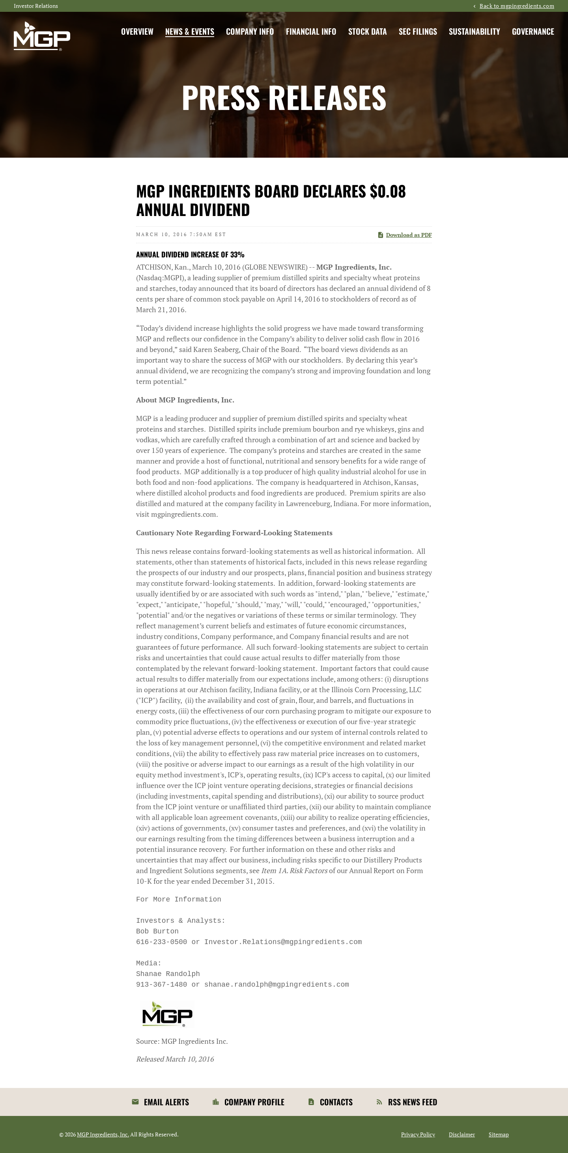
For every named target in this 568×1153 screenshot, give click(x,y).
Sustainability (474, 31)
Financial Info (311, 31)
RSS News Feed (412, 1102)
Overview (137, 31)
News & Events (189, 31)
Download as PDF (404, 234)
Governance (533, 31)
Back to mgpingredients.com (517, 6)
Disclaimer (462, 1134)
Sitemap (499, 1134)
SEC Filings (418, 31)
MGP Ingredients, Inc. (103, 1134)
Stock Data (367, 31)
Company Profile (254, 1102)
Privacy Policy (418, 1134)
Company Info (250, 31)
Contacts (336, 1102)
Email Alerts (166, 1102)
